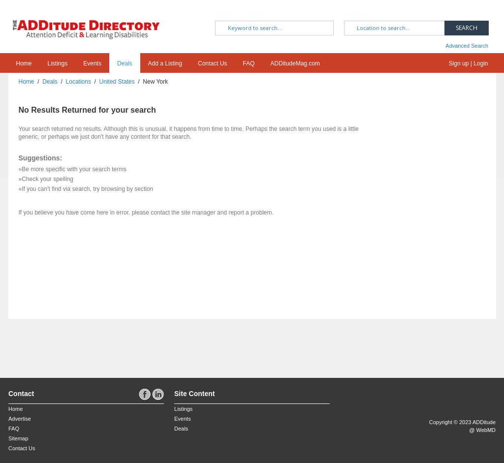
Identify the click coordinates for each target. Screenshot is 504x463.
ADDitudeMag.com (295, 63)
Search (466, 28)
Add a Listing (165, 63)
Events (92, 63)
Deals (124, 63)
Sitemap (18, 438)
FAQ (248, 63)
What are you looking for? (246, 15)
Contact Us (212, 63)
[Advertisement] (66, 343)
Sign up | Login (468, 63)
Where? (357, 15)
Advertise (19, 419)
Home (24, 63)
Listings (58, 63)
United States (117, 81)
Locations (78, 81)
